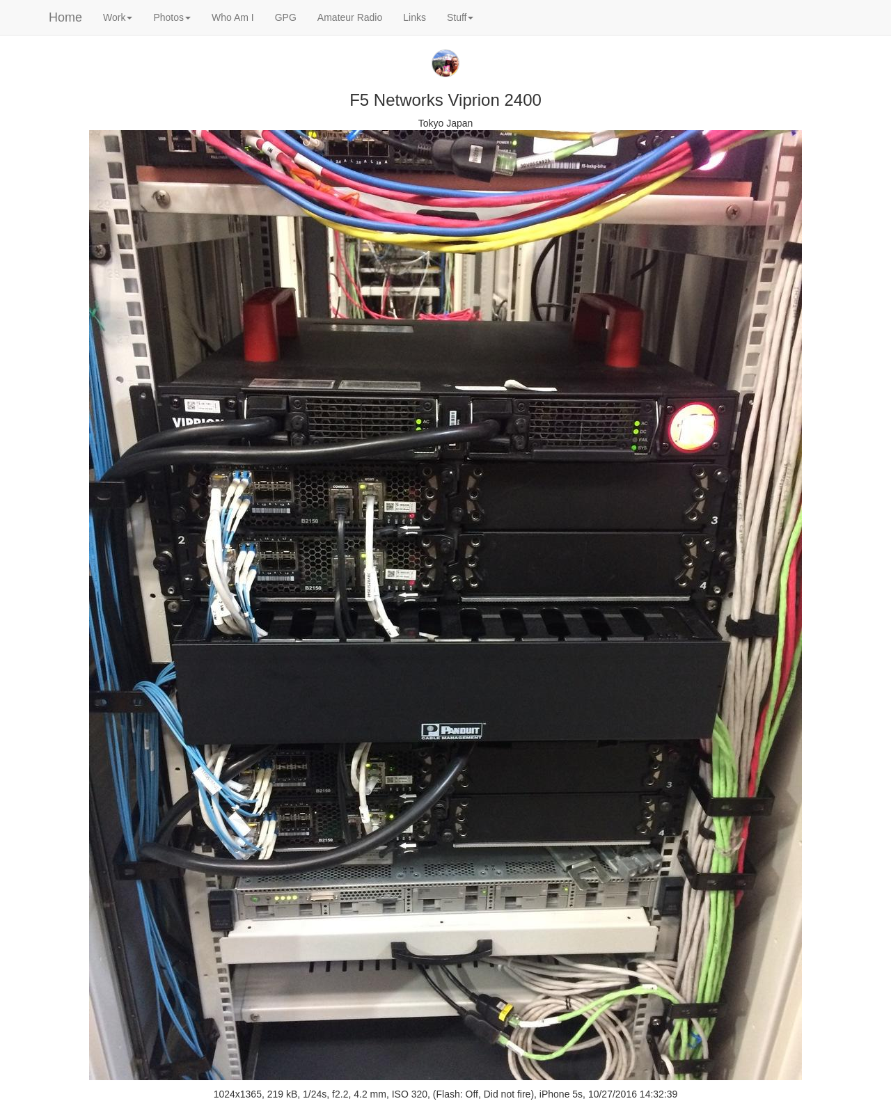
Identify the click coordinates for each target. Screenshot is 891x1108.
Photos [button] (172, 17)
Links (414, 17)
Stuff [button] (460, 17)
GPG (286, 17)
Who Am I (233, 17)
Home (65, 17)
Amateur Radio (349, 17)
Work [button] (117, 17)
